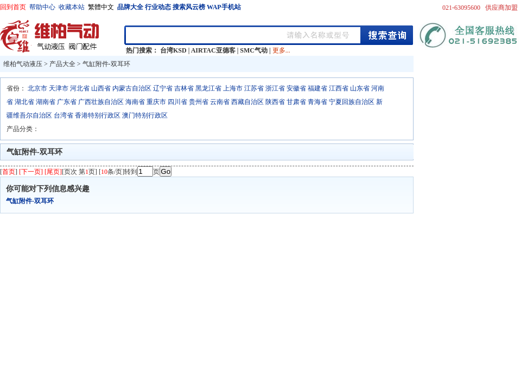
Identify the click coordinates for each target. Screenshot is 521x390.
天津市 (58, 88)
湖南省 (45, 102)
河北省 (80, 88)
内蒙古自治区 (131, 88)
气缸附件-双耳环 (106, 64)
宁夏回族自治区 (351, 102)
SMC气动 (254, 50)
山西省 (101, 88)
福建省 (317, 88)
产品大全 (62, 64)
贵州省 (198, 102)
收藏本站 (72, 7)
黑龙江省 (208, 88)
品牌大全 (130, 7)
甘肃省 (296, 102)
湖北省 (24, 102)
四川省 (177, 102)
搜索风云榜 (189, 7)
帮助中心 (42, 7)
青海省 (317, 102)
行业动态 (158, 7)
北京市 (37, 88)
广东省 (67, 102)
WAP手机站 (224, 7)
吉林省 (184, 88)
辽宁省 (163, 88)
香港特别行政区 (97, 115)
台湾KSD (173, 50)
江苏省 (254, 88)
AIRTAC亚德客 (213, 50)
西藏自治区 (247, 102)
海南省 (135, 102)
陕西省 (275, 102)
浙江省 (275, 88)
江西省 (338, 88)
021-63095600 (461, 7)
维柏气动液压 (22, 64)
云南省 (220, 102)
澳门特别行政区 (145, 115)
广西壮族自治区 (101, 102)
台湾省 (63, 115)
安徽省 (296, 88)
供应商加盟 (501, 7)
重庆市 (156, 102)
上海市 (233, 88)
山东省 (360, 88)
